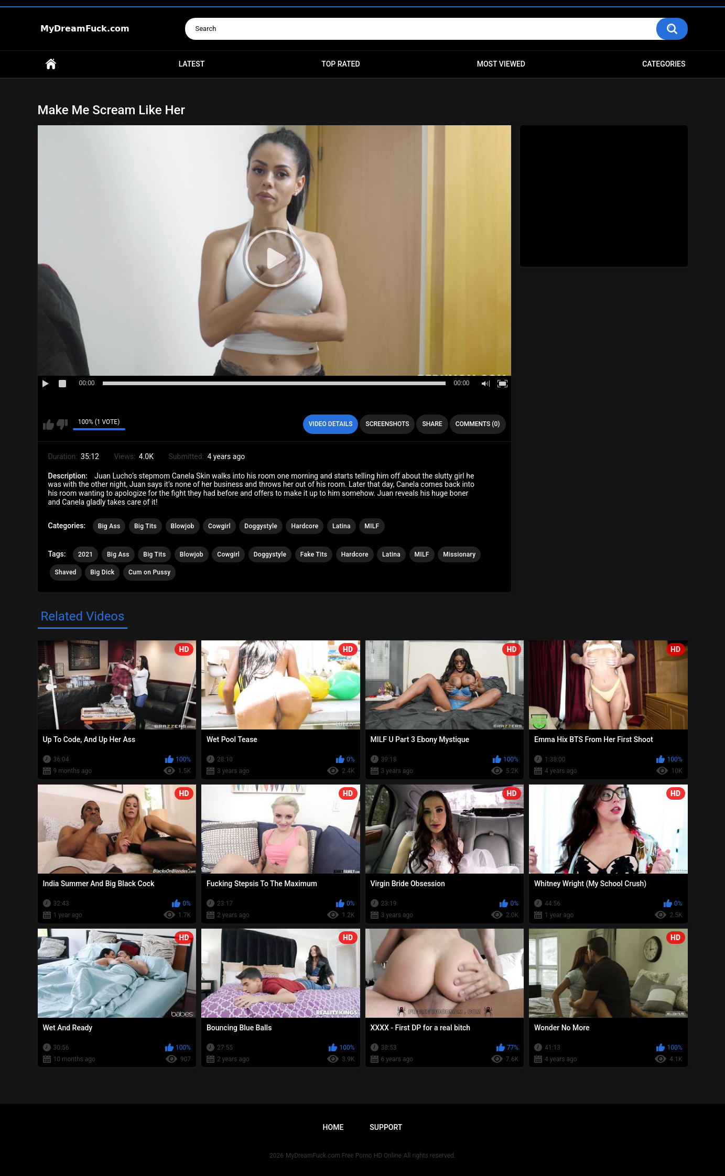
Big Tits (145, 526)
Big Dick (102, 572)
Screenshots (387, 424)
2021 (85, 554)
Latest (192, 64)
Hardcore (304, 526)
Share (432, 424)
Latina (341, 526)
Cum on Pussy (149, 572)
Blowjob (182, 526)
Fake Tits (313, 554)
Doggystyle (260, 526)
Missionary (459, 554)
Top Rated (340, 64)
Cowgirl (219, 526)
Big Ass (109, 526)
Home (51, 64)
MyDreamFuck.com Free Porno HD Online (344, 1155)
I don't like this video (62, 424)
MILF (371, 526)
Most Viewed (501, 64)
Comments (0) (478, 424)
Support (386, 1127)
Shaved (66, 572)
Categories (663, 64)
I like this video (48, 424)
